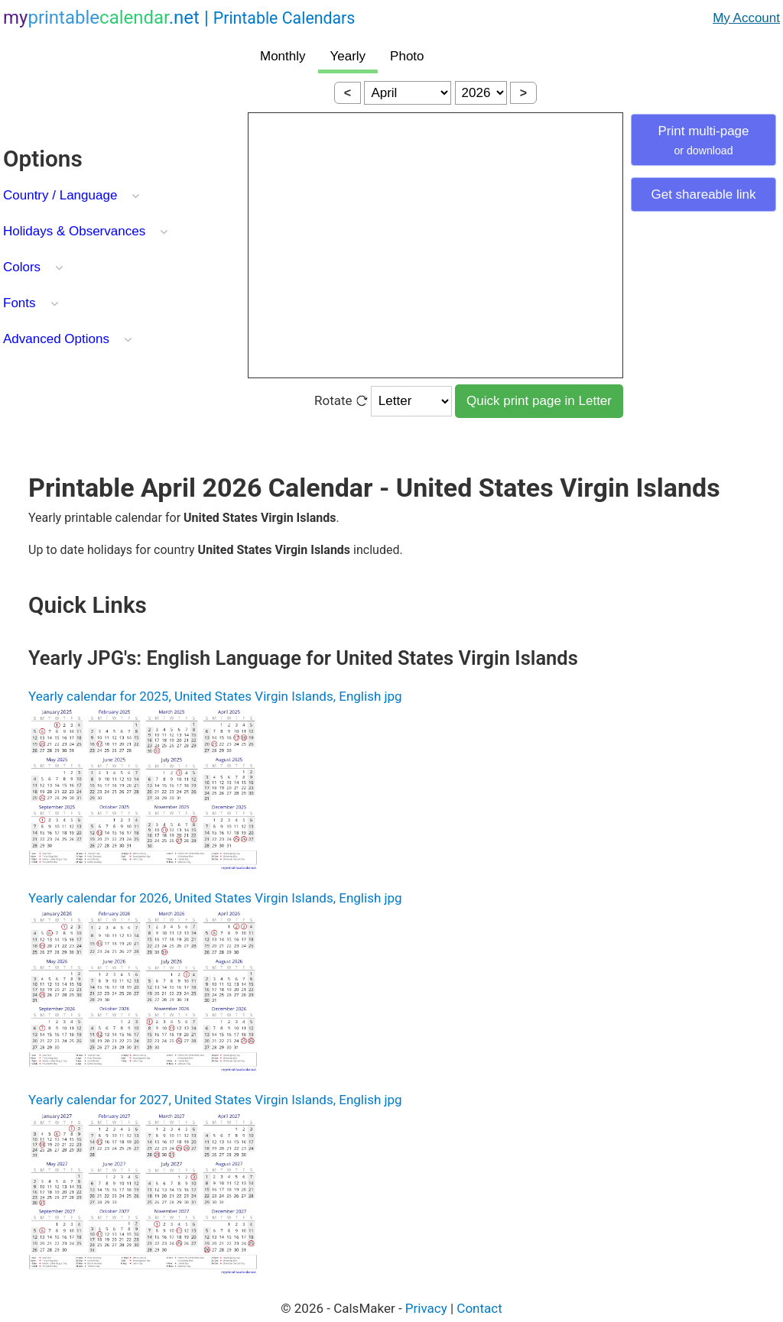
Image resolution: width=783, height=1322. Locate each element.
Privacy (426, 1308)
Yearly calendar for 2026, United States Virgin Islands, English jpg (215, 898)
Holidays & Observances (74, 231)
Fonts (19, 303)
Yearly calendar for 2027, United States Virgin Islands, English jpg (215, 1099)
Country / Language (60, 195)
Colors (22, 267)
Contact (479, 1308)
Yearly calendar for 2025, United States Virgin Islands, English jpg (215, 696)
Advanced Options (56, 339)
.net (179, 17)
